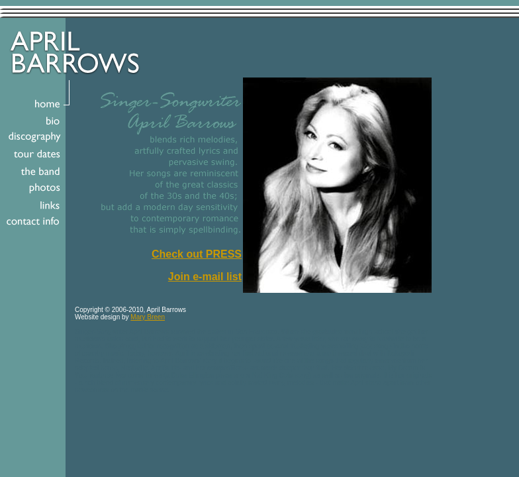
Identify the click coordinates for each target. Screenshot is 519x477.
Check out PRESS (197, 254)
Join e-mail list (205, 276)
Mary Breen (147, 317)
